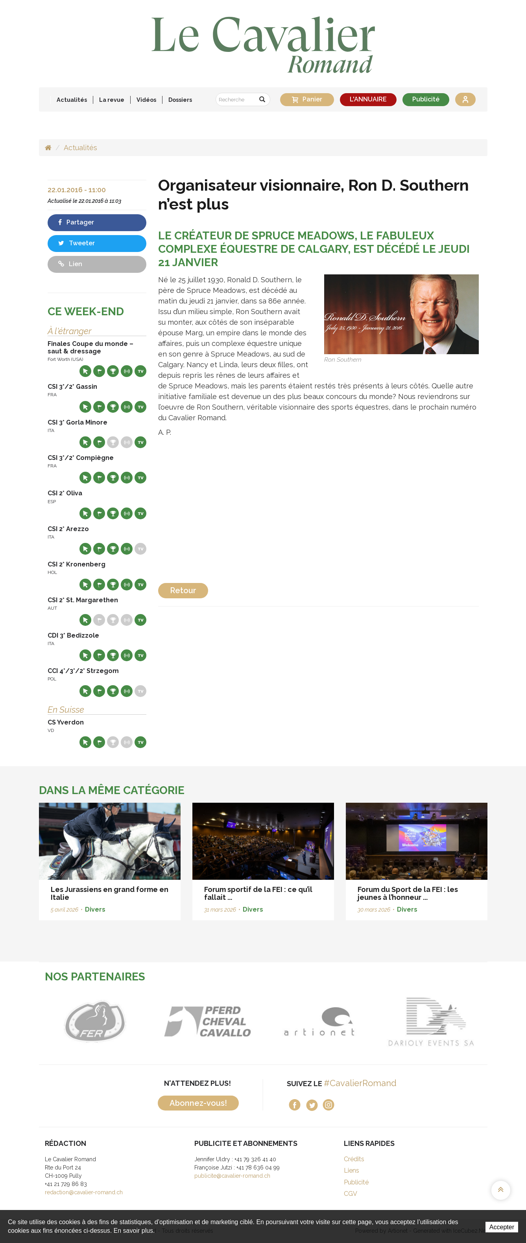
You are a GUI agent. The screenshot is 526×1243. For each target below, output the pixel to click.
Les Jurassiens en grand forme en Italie (109, 893)
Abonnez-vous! (198, 1103)
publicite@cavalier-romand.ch (232, 1176)
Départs (99, 371)
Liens (351, 1170)
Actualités (72, 99)
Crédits (354, 1159)
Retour (183, 590)
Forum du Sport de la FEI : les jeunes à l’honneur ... (408, 893)
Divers (95, 909)
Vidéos (146, 99)
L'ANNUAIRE (368, 99)
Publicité (425, 99)
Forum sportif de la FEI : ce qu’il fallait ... (258, 893)
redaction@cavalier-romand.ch (84, 1192)
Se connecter (465, 99)
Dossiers (180, 99)
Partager (76, 222)
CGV (350, 1193)
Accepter (501, 1227)
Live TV (140, 371)
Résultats (113, 371)
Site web (85, 371)
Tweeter (76, 243)
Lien (70, 264)
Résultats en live (127, 371)
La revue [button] (111, 99)
